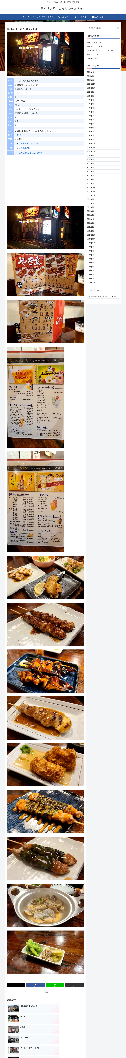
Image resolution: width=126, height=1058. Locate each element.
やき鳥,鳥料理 (24, 148)
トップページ (38, 1052)
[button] (74, 985)
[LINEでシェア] (55, 985)
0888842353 (20, 93)
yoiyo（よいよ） (93, 55)
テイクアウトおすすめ (52, 1052)
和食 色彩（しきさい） (96, 47)
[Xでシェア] (16, 985)
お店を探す (66, 1052)
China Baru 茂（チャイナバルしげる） (102, 51)
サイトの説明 (76, 1052)
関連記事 (18, 135)
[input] (103, 28)
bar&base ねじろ (94, 60)
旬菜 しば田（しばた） (96, 42)
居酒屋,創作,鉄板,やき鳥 (28, 143)
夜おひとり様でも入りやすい (30, 153)
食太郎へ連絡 (88, 1052)
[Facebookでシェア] (35, 985)
